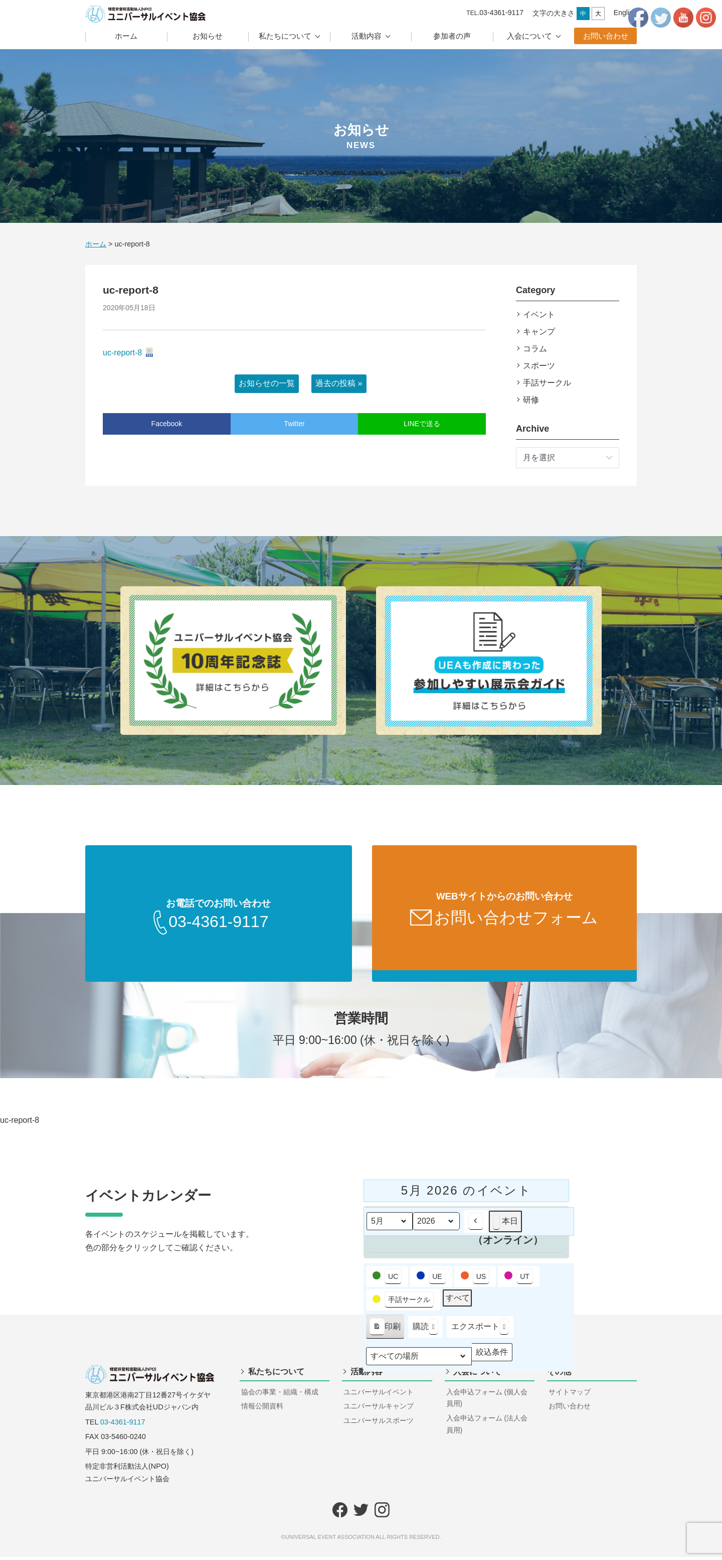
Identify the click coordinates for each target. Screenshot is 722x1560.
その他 (559, 1374)
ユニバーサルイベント (378, 1395)
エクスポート (480, 1330)
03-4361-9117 (122, 1425)
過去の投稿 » (338, 383)
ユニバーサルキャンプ (378, 1409)
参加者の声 (452, 36)
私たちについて (285, 36)
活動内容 (366, 36)
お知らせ (208, 36)
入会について (529, 36)
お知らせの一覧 (267, 383)
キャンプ (539, 331)
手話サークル (547, 382)
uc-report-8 (122, 352)
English (625, 13)
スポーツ (539, 365)
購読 (425, 1330)
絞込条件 (491, 1357)
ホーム (126, 36)
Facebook (166, 424)
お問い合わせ (605, 36)
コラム (535, 348)
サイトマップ (570, 1395)
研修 (531, 400)
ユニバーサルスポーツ (378, 1423)
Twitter (294, 424)
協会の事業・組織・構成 (279, 1395)
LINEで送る (422, 424)
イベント (539, 314)
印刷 (385, 1331)
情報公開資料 (262, 1409)
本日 (505, 1224)
